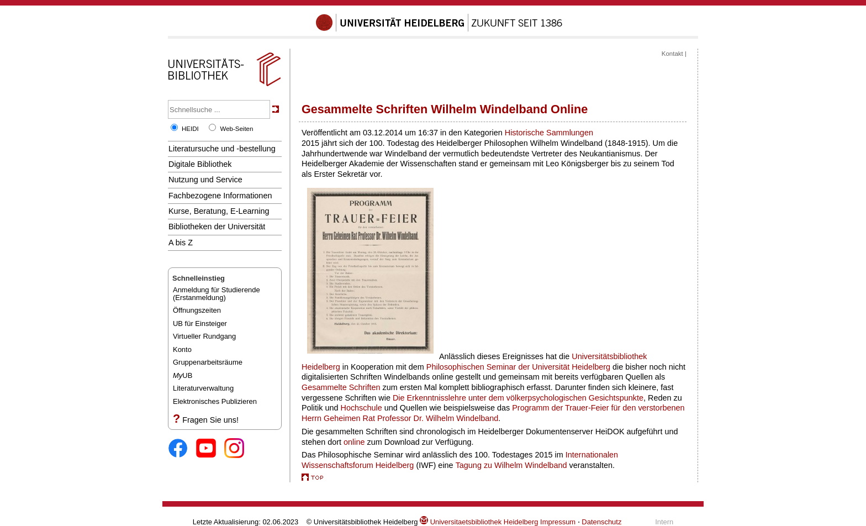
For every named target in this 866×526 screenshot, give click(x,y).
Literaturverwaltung (203, 388)
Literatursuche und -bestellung (222, 148)
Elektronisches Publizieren (215, 401)
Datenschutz (601, 522)
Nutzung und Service (205, 179)
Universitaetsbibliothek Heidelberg (479, 522)
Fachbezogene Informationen (220, 195)
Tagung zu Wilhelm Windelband (511, 465)
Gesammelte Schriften (341, 387)
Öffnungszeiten (197, 310)
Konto (182, 349)
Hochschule (361, 407)
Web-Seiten (236, 128)
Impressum (557, 522)
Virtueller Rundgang (204, 336)
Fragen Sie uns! (210, 419)
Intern (664, 522)
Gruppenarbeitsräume (207, 362)
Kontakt (672, 53)
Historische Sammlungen (549, 132)
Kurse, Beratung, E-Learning (219, 211)
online (354, 442)
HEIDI (190, 128)
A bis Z (180, 242)
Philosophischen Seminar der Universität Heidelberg (518, 366)
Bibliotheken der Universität (216, 226)
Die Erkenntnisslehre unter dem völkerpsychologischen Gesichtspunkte (518, 397)
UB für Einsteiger (200, 323)
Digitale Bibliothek (200, 164)
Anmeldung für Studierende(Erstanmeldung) (216, 294)
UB (182, 375)
